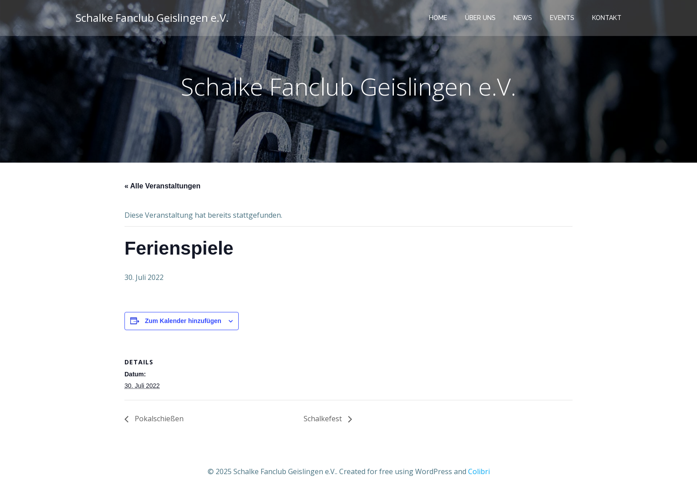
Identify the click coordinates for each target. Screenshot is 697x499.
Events (563, 17)
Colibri (479, 472)
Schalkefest (324, 420)
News (523, 17)
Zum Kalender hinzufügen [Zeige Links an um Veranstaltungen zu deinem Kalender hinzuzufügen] (183, 322)
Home (439, 17)
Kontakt (607, 17)
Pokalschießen (158, 420)
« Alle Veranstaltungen (162, 187)
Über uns (481, 17)
